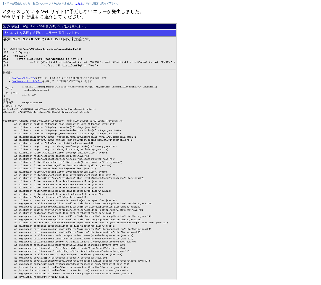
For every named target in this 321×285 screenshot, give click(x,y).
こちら (79, 3)
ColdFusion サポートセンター (27, 84)
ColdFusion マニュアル (23, 81)
